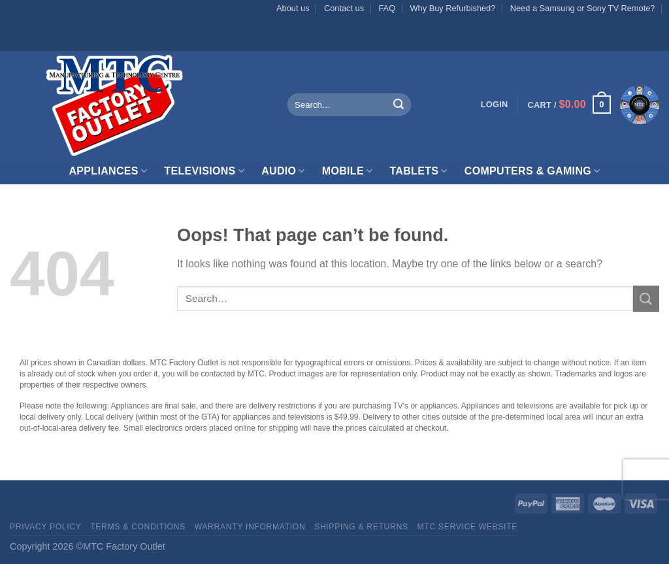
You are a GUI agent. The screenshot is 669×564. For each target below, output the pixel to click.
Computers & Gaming (532, 171)
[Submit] (398, 104)
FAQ (387, 8)
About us (293, 8)
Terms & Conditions (138, 526)
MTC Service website (467, 526)
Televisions (204, 171)
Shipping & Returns (361, 526)
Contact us (344, 8)
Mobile (347, 171)
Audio (283, 171)
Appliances (108, 171)
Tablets (418, 171)
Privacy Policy (45, 526)
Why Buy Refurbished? (452, 8)
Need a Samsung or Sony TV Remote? (582, 8)
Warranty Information (250, 526)
